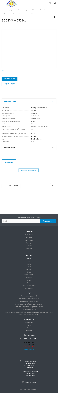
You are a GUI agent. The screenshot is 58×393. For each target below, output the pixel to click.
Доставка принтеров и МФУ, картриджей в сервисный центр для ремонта (29, 312)
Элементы (29, 330)
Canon (29, 267)
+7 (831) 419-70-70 (29, 339)
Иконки (29, 328)
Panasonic (29, 277)
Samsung (29, 269)
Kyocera (29, 258)
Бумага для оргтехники (29, 285)
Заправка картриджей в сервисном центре (29, 307)
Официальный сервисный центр (29, 298)
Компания (29, 231)
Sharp (29, 280)
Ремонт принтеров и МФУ (29, 296)
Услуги (29, 293)
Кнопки (29, 325)
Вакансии (29, 248)
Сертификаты (29, 240)
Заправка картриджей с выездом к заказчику (29, 304)
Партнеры (29, 243)
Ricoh (29, 272)
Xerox (29, 283)
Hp (29, 261)
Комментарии (9, 162)
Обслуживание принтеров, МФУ (29, 301)
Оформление (29, 322)
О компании (29, 235)
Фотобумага (29, 288)
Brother (29, 264)
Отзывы (29, 245)
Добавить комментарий (28, 170)
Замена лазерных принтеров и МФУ (29, 315)
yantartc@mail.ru (29, 349)
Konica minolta (29, 275)
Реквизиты (29, 251)
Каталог (29, 255)
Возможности (29, 319)
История (29, 237)
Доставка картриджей (29, 309)
